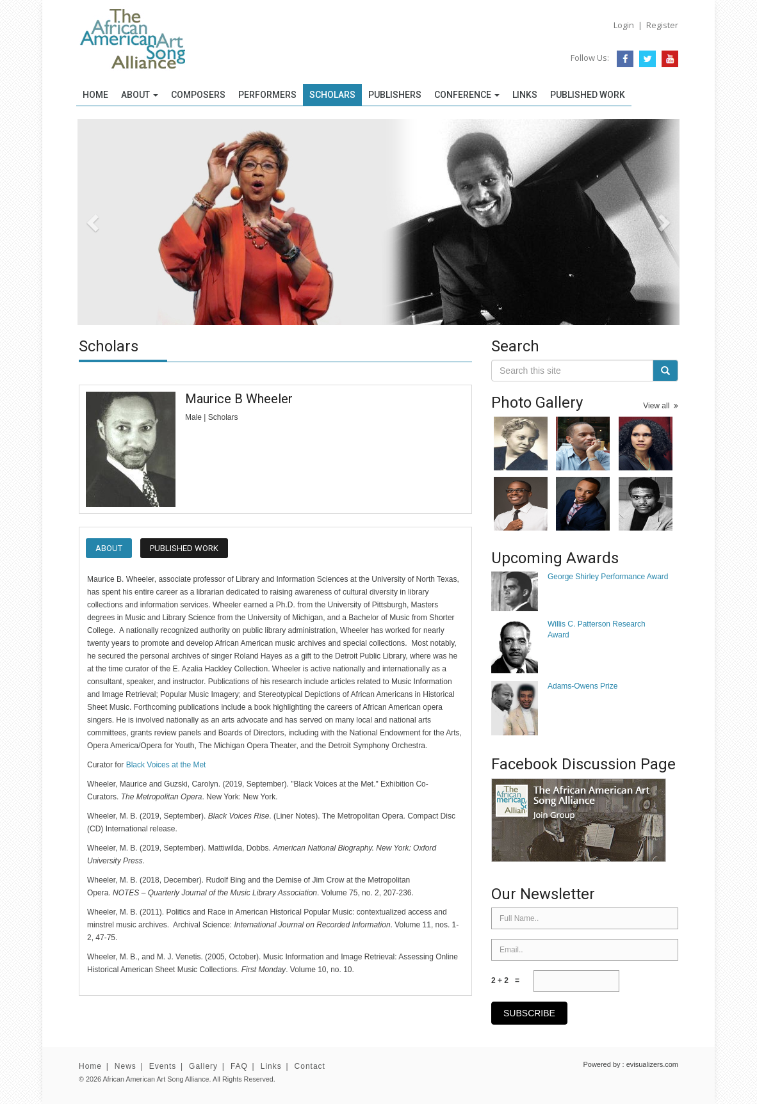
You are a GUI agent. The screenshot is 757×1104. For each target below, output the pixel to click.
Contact (310, 1066)
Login (624, 25)
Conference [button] (467, 95)
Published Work (587, 95)
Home (95, 95)
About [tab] (108, 548)
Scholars (332, 95)
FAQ (239, 1066)
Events (163, 1066)
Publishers (394, 95)
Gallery (203, 1066)
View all (660, 405)
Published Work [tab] (184, 548)
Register (662, 25)
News (125, 1066)
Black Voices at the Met (166, 764)
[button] (122, 222)
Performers (267, 95)
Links (524, 95)
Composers (198, 95)
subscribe (529, 1013)
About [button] (139, 95)
